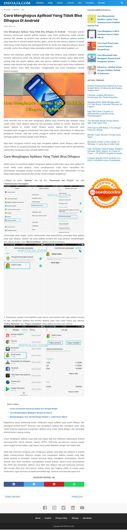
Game (50, 3)
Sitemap (75, 518)
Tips (80, 3)
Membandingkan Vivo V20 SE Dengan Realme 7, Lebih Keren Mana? (38, 417)
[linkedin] (72, 510)
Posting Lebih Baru (12, 497)
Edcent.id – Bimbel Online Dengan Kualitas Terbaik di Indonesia (109, 70)
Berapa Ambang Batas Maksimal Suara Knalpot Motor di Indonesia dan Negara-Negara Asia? (105, 88)
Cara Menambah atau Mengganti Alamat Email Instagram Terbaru (108, 58)
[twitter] (34, 484)
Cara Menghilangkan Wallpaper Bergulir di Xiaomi (31, 413)
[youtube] (82, 510)
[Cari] (121, 3)
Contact (47, 518)
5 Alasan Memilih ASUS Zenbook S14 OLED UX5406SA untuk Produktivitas (104, 159)
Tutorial (90, 3)
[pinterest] (54, 484)
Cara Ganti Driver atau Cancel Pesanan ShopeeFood (107, 46)
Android (40, 3)
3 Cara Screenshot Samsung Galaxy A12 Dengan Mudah (33, 409)
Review (101, 3)
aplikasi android (77, 39)
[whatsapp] (74, 484)
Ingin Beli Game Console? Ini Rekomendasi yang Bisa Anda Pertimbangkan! (100, 113)
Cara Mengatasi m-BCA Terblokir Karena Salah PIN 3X (108, 34)
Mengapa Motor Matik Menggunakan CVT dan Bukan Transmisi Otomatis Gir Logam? (104, 104)
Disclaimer (87, 518)
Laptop (70, 3)
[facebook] (14, 484)
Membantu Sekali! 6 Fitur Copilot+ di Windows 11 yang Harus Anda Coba (103, 143)
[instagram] (54, 510)
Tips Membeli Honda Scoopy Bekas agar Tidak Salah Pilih (103, 122)
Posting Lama (77, 497)
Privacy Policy (61, 518)
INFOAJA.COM (17, 3)
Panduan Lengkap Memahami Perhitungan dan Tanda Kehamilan (102, 96)
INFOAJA (12, 27)
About (37, 518)
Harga (60, 3)
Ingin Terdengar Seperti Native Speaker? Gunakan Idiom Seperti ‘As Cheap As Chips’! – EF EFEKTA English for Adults (105, 151)
